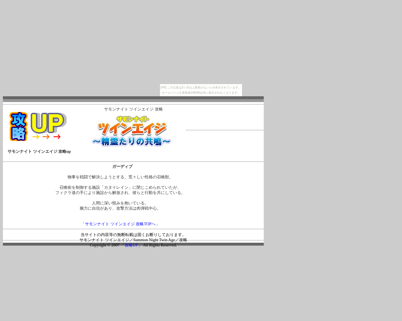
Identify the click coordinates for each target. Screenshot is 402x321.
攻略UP (131, 245)
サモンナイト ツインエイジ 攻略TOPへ (120, 224)
